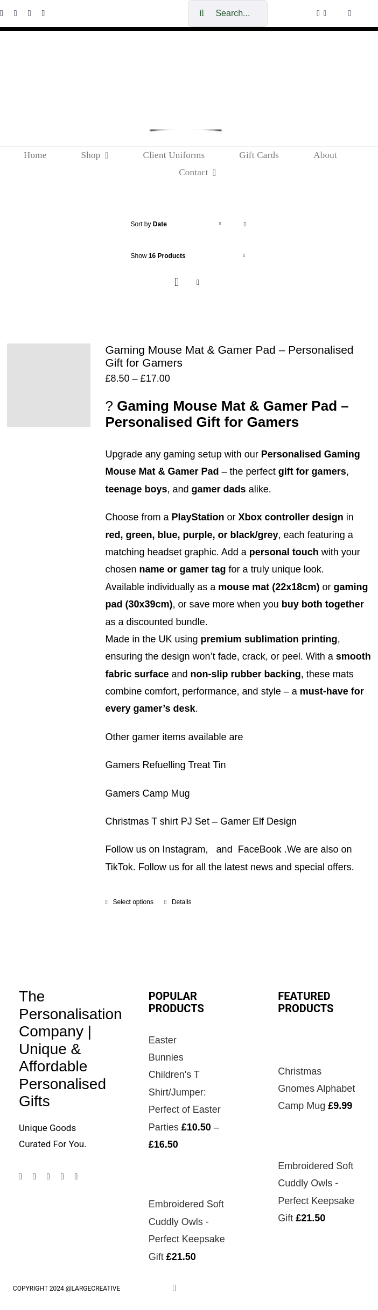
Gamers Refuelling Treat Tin (166, 765)
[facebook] (20, 1176)
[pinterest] (29, 13)
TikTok (119, 867)
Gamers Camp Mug (148, 793)
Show (158, 256)
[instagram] (15, 13)
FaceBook (260, 849)
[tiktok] (43, 13)
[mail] (76, 1176)
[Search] (201, 13)
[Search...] (228, 13)
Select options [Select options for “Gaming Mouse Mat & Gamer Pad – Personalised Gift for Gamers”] (133, 902)
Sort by (149, 224)
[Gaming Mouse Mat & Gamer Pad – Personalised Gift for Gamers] (48, 385)
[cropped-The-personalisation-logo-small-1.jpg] (185, 59)
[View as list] (197, 282)
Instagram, (188, 849)
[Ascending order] (244, 224)
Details (182, 902)
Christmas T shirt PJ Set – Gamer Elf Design (201, 821)
